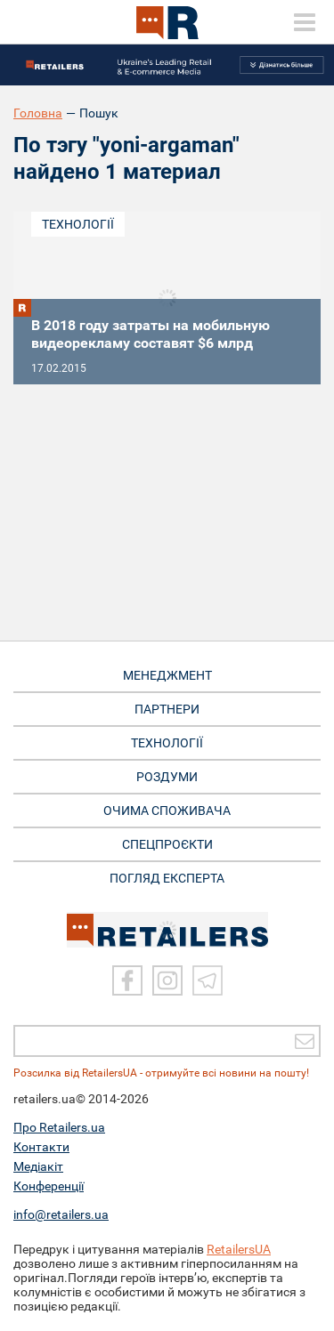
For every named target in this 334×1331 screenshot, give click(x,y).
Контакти (41, 1147)
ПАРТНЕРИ (167, 709)
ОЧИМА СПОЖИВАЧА (167, 810)
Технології (78, 224)
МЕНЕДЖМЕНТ (167, 675)
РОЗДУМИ (167, 777)
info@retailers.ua (61, 1214)
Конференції (48, 1186)
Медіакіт (38, 1166)
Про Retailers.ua (59, 1127)
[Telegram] (207, 980)
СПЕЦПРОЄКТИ (167, 844)
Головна (37, 113)
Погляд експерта (167, 878)
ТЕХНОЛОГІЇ (167, 743)
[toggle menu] (305, 22)
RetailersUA (239, 1249)
